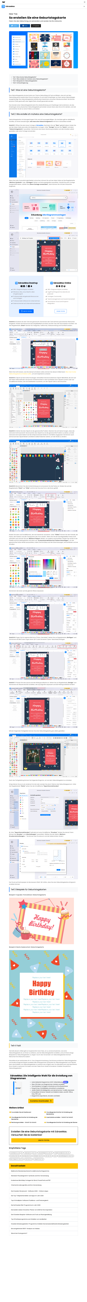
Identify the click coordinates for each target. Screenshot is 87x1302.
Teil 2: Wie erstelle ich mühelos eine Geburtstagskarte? (30, 79)
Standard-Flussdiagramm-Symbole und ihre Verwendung (30, 1176)
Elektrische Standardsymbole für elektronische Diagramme (30, 1171)
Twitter (14, 25)
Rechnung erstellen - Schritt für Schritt (23, 1122)
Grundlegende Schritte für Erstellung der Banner (61, 1122)
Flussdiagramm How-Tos (16, 1152)
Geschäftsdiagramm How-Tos (66, 1156)
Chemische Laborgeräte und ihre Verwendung (26, 1185)
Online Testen (60, 311)
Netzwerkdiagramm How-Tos (45, 1152)
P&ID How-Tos (28, 1159)
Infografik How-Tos (38, 1159)
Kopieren (36, 25)
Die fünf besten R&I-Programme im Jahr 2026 (25, 1205)
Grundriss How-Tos (14, 1156)
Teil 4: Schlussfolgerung (20, 83)
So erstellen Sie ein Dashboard (21, 1112)
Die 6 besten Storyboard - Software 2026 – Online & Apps (29, 1191)
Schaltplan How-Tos (38, 1156)
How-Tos (13, 14)
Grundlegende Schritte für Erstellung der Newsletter (24, 1118)
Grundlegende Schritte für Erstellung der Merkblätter (59, 1113)
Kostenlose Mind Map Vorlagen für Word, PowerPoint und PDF (30, 1180)
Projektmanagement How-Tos (62, 1152)
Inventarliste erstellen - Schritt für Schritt (59, 1117)
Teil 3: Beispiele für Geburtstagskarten (25, 81)
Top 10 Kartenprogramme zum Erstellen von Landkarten (29, 1219)
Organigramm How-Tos (30, 1152)
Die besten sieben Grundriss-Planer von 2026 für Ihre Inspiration (31, 1210)
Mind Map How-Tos (26, 1156)
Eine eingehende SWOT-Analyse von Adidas (25, 1228)
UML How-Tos (48, 1156)
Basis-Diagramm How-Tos (16, 1159)
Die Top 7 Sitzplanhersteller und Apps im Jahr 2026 (27, 1196)
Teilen (25, 25)
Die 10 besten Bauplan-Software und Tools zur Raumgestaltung (31, 1214)
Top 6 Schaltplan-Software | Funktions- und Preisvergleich (29, 1200)
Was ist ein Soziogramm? (19, 1233)
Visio (55, 1156)
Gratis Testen (26, 311)
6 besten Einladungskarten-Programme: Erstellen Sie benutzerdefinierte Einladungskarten (40, 1224)
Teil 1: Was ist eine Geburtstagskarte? (24, 77)
